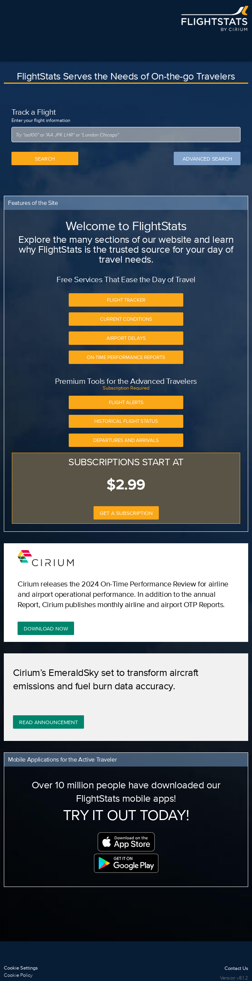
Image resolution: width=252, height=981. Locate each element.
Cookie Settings (21, 967)
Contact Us (236, 968)
